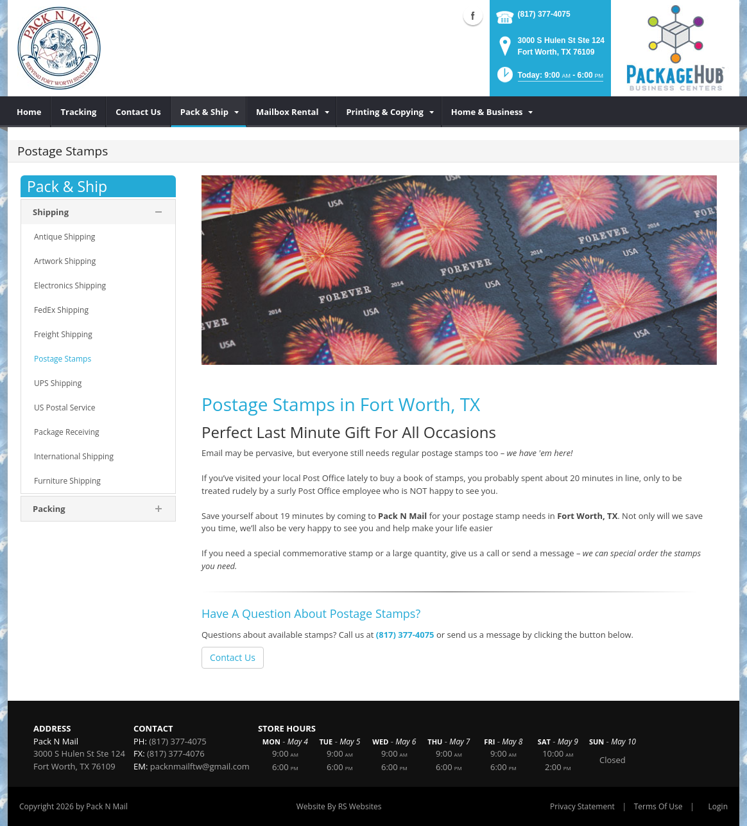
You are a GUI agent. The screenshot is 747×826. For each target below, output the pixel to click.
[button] (549, 78)
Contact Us (232, 657)
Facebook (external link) (473, 15)
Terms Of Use (658, 806)
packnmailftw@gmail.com (200, 766)
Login (718, 806)
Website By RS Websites (339, 806)
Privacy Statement (582, 806)
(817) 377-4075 (544, 14)
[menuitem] (29, 111)
